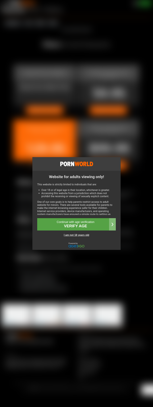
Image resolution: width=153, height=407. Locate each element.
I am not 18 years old (76, 235)
